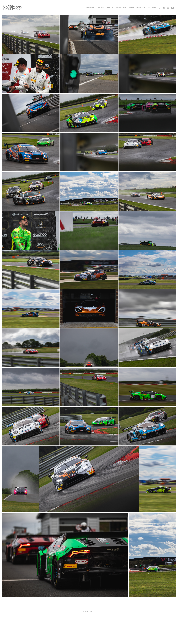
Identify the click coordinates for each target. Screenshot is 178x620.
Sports (101, 8)
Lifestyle (109, 8)
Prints (131, 8)
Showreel (140, 8)
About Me (152, 8)
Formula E (90, 8)
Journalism (121, 8)
